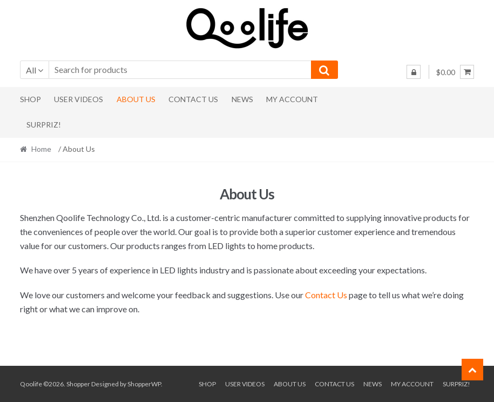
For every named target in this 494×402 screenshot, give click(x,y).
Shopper (78, 384)
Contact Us (193, 99)
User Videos (78, 99)
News (242, 99)
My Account (292, 99)
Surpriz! (43, 124)
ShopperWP (144, 384)
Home (41, 148)
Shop (30, 99)
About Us (136, 99)
